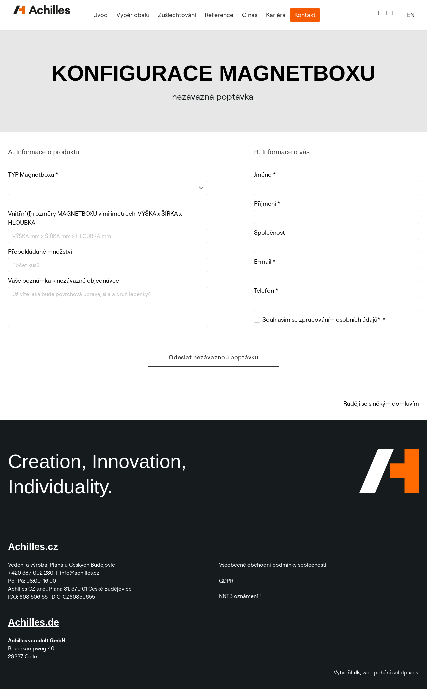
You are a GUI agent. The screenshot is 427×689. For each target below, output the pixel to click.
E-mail (264, 261)
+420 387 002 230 (30, 572)
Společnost (269, 232)
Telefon (266, 290)
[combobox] (108, 188)
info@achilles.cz (80, 572)
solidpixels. (405, 672)
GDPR (226, 580)
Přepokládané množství (40, 251)
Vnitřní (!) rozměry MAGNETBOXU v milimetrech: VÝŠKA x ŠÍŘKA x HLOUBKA (95, 218)
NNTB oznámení (238, 596)
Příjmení (267, 203)
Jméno (265, 174)
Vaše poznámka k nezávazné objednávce (63, 280)
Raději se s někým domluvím (381, 403)
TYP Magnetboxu (33, 174)
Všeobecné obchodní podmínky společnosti (272, 564)
